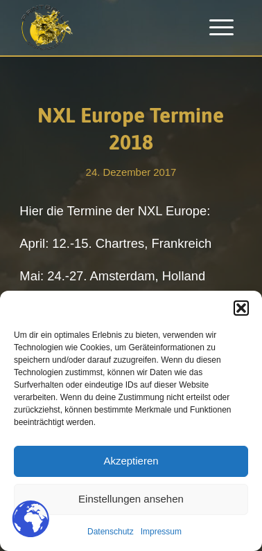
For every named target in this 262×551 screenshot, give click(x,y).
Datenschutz (110, 531)
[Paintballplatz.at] (108, 27)
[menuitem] (221, 27)
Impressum (161, 531)
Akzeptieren (130, 461)
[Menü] (221, 27)
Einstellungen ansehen (131, 499)
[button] (241, 308)
